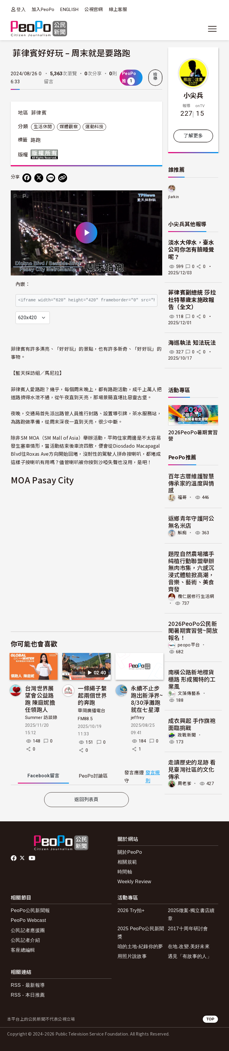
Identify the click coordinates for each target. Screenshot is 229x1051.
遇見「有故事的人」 (190, 956)
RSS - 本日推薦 (28, 994)
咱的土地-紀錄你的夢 (140, 946)
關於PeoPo (129, 852)
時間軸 (124, 871)
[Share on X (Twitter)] (38, 177)
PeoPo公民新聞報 (30, 910)
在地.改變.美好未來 (189, 946)
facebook (14, 858)
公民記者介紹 (25, 940)
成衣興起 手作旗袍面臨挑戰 (192, 724)
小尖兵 (193, 95)
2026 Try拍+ (131, 910)
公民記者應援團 (28, 930)
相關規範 (127, 861)
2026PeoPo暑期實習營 (193, 435)
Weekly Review (134, 881)
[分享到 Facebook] (26, 177)
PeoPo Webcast (28, 920)
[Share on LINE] (50, 177)
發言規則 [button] (153, 777)
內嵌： (23, 284)
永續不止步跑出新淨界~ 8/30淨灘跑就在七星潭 (147, 698)
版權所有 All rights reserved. (46, 154)
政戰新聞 (187, 735)
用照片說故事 (132, 956)
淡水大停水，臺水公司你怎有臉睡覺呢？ (191, 250)
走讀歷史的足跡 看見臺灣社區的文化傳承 (192, 769)
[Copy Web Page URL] (62, 177)
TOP (210, 1019)
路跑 (35, 140)
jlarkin (173, 197)
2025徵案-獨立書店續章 (191, 914)
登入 (21, 9)
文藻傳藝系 (189, 693)
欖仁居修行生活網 (196, 596)
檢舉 (155, 76)
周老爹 (184, 783)
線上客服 (118, 9)
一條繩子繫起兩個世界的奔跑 (92, 695)
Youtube (32, 858)
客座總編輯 (23, 950)
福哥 (182, 497)
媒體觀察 (69, 126)
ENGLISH (69, 9)
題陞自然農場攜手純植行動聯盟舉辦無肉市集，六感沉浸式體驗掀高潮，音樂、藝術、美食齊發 (191, 571)
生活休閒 (43, 126)
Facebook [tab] (43, 776)
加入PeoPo (43, 9)
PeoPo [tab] (93, 776)
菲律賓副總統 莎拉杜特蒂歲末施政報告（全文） (192, 300)
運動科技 (94, 126)
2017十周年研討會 (188, 928)
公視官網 (93, 9)
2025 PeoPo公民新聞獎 (140, 932)
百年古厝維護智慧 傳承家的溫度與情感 (194, 483)
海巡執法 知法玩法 (192, 342)
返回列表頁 (86, 799)
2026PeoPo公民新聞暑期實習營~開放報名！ (193, 630)
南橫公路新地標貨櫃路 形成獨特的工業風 (192, 679)
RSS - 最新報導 (28, 985)
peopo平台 (189, 645)
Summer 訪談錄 (41, 717)
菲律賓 (39, 113)
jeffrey (137, 717)
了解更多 (193, 136)
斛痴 (182, 532)
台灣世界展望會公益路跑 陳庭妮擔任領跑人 (40, 698)
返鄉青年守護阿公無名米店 (191, 521)
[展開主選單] (212, 29)
